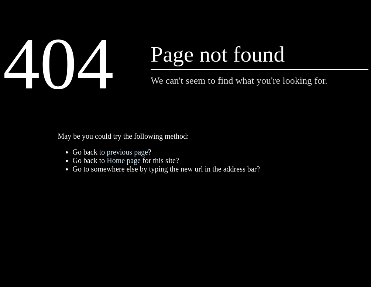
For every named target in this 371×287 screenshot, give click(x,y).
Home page (124, 160)
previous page (127, 152)
